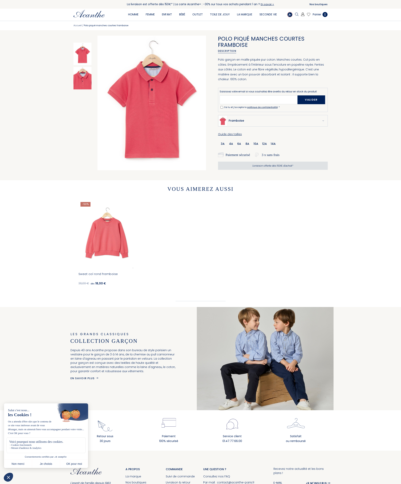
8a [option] (247, 144)
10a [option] (255, 144)
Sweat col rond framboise (98, 274)
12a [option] (264, 144)
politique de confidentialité (262, 107)
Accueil (77, 25)
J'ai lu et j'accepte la (251, 107)
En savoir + (267, 4)
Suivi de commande (180, 476)
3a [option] (223, 144)
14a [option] (273, 144)
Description (227, 51)
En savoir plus (82, 378)
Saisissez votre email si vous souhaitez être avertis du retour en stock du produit (268, 91)
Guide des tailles (230, 134)
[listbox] (249, 143)
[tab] (228, 51)
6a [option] (239, 144)
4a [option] (231, 144)
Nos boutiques (319, 4)
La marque (133, 476)
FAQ (227, 476)
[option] (82, 54)
